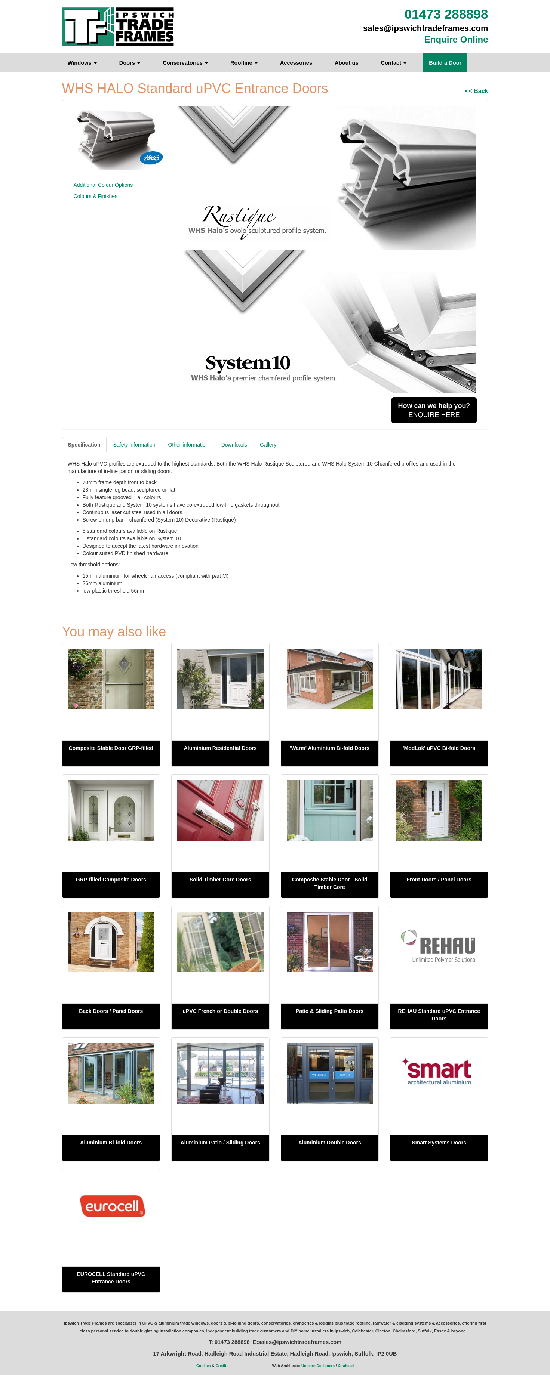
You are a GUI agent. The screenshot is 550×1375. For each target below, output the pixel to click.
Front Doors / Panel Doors (439, 880)
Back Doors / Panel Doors (111, 1011)
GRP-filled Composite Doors (111, 880)
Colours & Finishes (96, 196)
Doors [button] (129, 63)
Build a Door (445, 63)
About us (347, 63)
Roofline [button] (244, 63)
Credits (222, 1366)
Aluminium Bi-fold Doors (111, 1143)
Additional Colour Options (103, 185)
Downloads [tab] (234, 445)
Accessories (296, 63)
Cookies (203, 1366)
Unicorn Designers (318, 1366)
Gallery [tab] (268, 445)
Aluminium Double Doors (329, 1143)
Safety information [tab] (134, 445)
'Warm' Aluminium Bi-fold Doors (329, 748)
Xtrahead (346, 1366)
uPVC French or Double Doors (220, 1011)
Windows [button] (82, 63)
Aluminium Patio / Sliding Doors (220, 1143)
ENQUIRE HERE (434, 410)
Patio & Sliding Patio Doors (329, 1011)
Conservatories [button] (185, 63)
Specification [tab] (84, 445)
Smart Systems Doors (439, 1143)
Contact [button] (394, 63)
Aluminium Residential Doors (220, 748)
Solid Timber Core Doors (220, 880)
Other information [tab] (188, 445)
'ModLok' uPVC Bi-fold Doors (439, 748)
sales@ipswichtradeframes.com (425, 28)
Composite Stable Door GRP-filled (111, 748)
